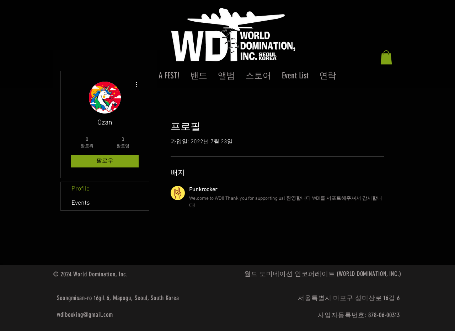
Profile (80, 189)
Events (80, 203)
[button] (386, 57)
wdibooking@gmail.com (85, 315)
